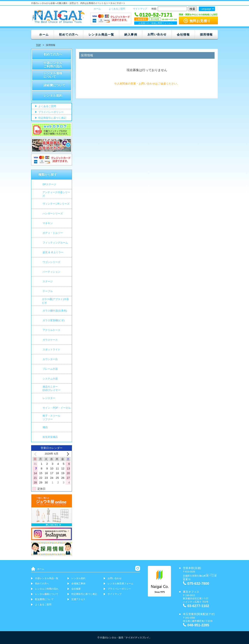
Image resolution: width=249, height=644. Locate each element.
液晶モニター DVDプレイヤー (51, 388)
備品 (45, 427)
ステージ (48, 281)
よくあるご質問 (117, 8)
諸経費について (54, 85)
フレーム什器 (50, 368)
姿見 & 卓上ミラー (53, 252)
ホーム (97, 8)
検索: (154, 8)
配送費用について (44, 599)
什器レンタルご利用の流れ (53, 64)
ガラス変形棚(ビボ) (54, 320)
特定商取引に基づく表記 (52, 118)
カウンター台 (50, 359)
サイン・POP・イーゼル (57, 407)
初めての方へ (68, 34)
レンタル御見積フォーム (120, 583)
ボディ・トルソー (53, 232)
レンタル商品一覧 (101, 34)
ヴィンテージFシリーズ (56, 203)
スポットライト (51, 349)
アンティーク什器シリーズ (56, 194)
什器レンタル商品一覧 (46, 578)
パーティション (51, 271)
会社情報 (183, 34)
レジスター (49, 398)
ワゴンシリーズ (51, 262)
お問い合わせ (157, 34)
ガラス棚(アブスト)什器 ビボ (55, 301)
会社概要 (76, 588)
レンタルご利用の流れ (46, 588)
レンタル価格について (53, 75)
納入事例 (130, 34)
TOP (38, 45)
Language (206, 9)
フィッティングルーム (55, 242)
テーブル (48, 291)
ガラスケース (50, 339)
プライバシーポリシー (51, 112)
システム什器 (50, 378)
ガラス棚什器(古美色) (55, 310)
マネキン (48, 223)
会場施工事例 (78, 583)
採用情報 (206, 34)
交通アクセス (78, 599)
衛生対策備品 (50, 436)
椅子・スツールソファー (51, 417)
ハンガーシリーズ (53, 213)
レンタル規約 (53, 95)
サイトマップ (140, 8)
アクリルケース (51, 330)
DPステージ (49, 184)
